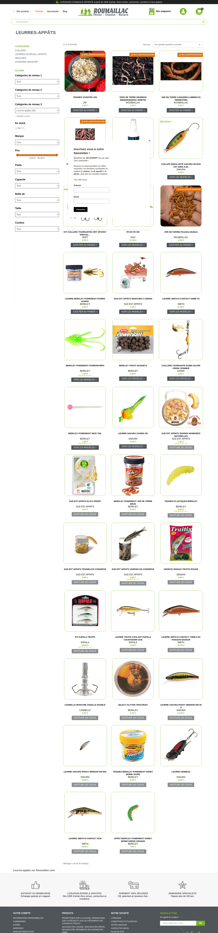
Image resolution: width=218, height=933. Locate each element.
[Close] (149, 141)
